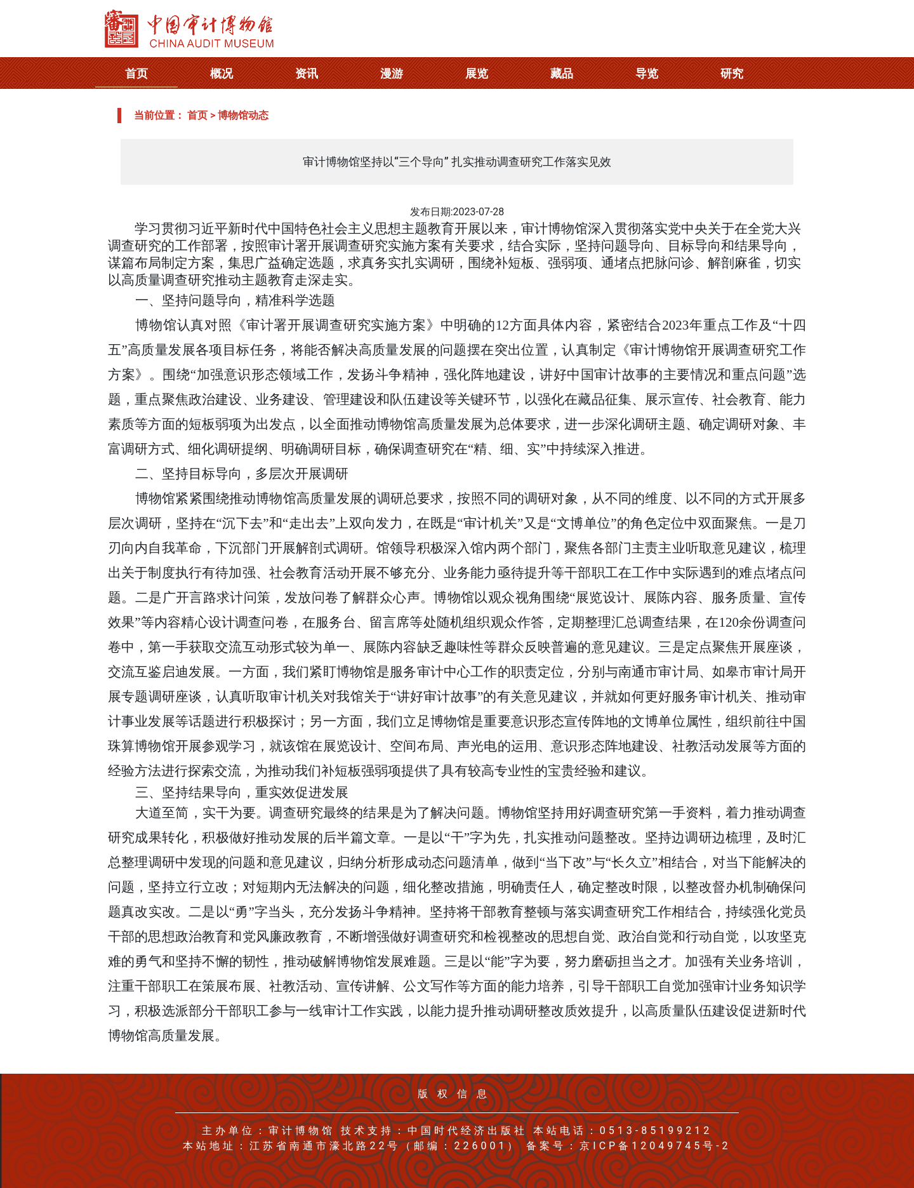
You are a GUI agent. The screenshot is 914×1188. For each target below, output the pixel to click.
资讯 (306, 73)
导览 (646, 73)
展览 (476, 73)
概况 (221, 73)
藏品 (561, 73)
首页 (136, 73)
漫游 (391, 73)
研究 (731, 73)
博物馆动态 (243, 115)
